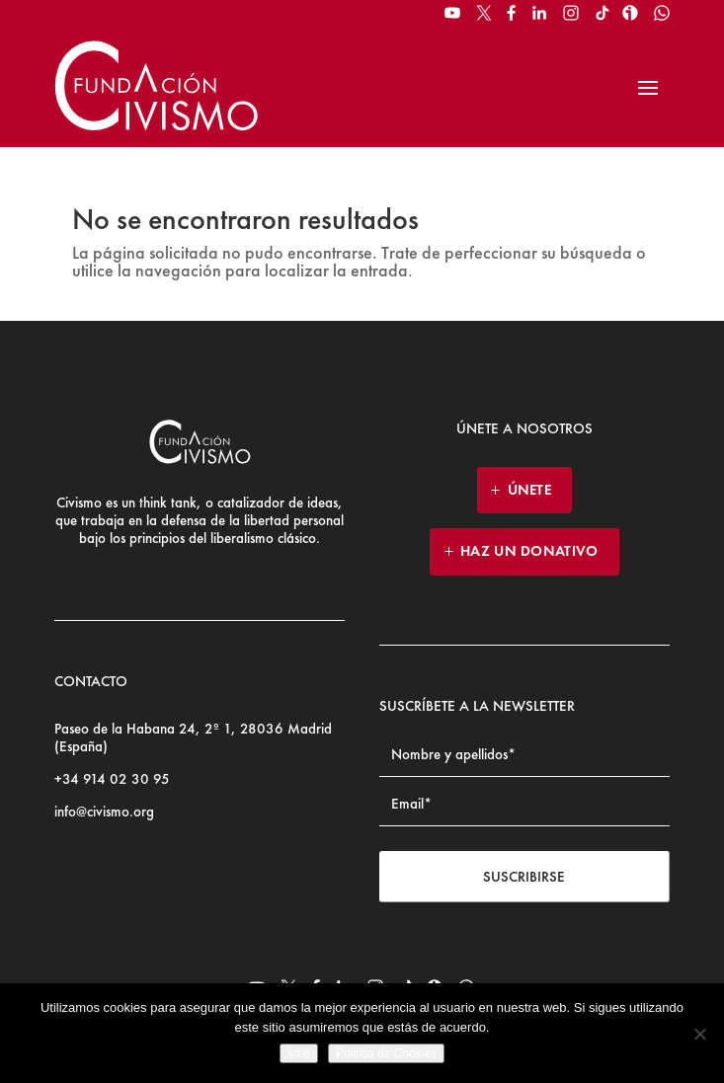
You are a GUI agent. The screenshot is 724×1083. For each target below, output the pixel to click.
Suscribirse (524, 877)
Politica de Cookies (386, 1053)
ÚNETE (530, 490)
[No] (699, 1034)
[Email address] (524, 804)
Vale (298, 1053)
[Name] (524, 755)
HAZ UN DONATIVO (529, 551)
